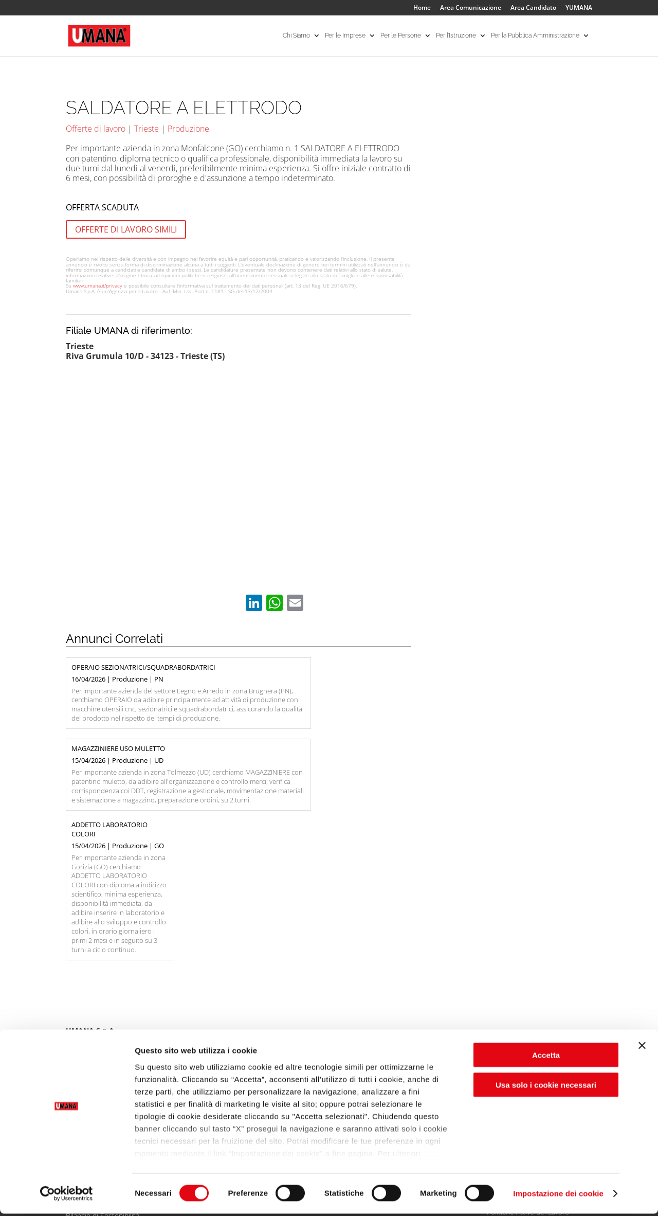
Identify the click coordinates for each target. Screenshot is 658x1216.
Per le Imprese (345, 36)
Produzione (188, 128)
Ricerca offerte (300, 1018)
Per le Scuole (402, 1018)
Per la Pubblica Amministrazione (535, 36)
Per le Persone (400, 36)
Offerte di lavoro (95, 128)
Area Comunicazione (470, 8)
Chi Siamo (296, 36)
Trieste (146, 128)
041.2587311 (100, 930)
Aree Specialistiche (201, 1018)
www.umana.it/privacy (97, 285)
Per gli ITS (397, 1030)
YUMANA (578, 8)
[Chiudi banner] (642, 1047)
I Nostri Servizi (194, 1030)
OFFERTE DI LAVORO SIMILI (126, 229)
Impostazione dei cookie (558, 1195)
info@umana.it (151, 930)
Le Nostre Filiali (90, 1030)
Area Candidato (533, 8)
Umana (77, 1018)
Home (422, 8)
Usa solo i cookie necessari (546, 1087)
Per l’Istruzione (456, 36)
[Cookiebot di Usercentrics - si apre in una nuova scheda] (67, 1196)
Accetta (546, 1057)
